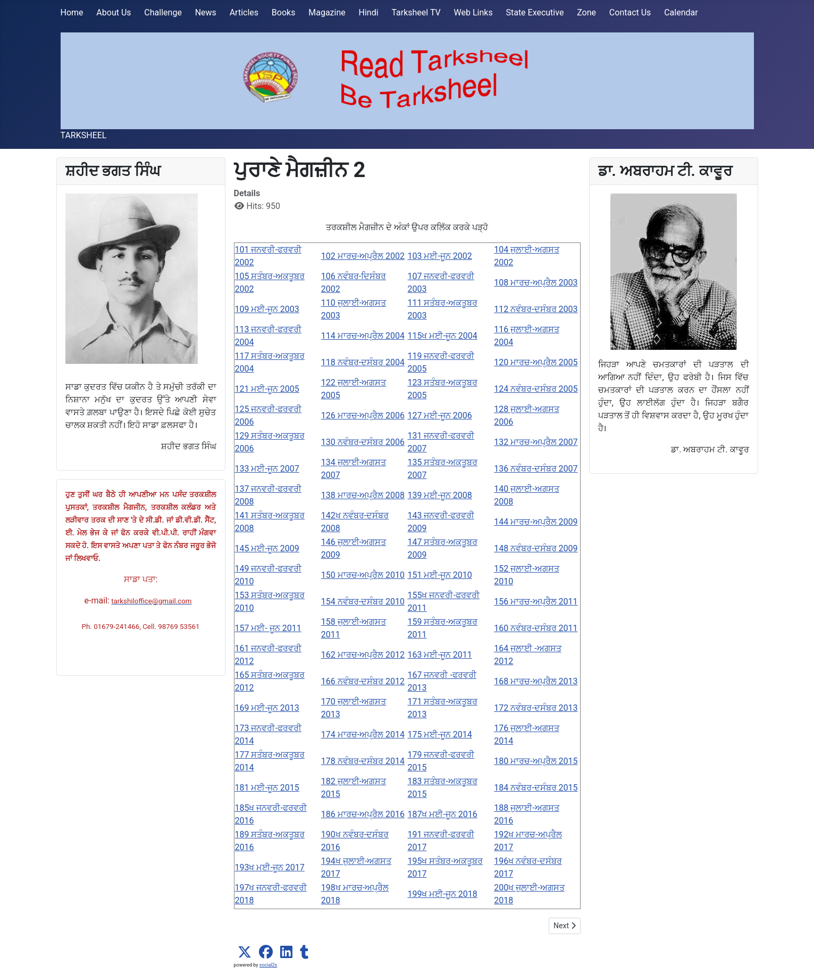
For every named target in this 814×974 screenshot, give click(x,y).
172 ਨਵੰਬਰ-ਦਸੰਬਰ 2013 (535, 708)
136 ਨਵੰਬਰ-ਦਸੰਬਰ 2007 (535, 469)
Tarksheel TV (415, 12)
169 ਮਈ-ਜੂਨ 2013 (267, 708)
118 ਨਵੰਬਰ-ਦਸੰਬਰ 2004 (363, 362)
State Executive (535, 12)
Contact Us (630, 12)
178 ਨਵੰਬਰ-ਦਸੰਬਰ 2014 (363, 761)
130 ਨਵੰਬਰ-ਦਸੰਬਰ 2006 (363, 442)
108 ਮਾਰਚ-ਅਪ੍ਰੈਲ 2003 (535, 283)
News (205, 12)
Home (72, 12)
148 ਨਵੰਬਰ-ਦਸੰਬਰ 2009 (535, 548)
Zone (586, 12)
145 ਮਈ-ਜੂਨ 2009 (267, 548)
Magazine (327, 12)
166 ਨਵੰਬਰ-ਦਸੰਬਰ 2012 (363, 681)
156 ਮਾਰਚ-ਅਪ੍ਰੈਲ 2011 (535, 602)
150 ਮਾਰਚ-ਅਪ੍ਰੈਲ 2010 (363, 575)
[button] (244, 952)
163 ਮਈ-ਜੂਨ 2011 (440, 655)
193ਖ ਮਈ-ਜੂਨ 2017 (270, 867)
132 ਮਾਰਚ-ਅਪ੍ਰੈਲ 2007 (535, 442)
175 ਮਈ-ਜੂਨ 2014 (440, 734)
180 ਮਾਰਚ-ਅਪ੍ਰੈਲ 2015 (535, 761)
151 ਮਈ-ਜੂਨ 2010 (440, 575)
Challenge (163, 12)
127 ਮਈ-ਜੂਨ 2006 (440, 415)
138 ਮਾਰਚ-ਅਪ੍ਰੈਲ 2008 (363, 495)
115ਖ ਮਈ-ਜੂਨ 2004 (442, 336)
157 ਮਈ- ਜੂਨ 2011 (268, 628)
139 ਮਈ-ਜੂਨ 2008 (440, 495)
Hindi (369, 12)
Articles (244, 12)
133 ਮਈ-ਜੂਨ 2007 (267, 469)
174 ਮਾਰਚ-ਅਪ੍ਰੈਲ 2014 (363, 734)
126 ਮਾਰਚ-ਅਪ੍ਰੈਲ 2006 (363, 415)
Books (284, 12)
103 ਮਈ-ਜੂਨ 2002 (440, 256)
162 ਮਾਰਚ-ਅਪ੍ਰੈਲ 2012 (363, 655)
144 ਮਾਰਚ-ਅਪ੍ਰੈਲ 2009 (535, 522)
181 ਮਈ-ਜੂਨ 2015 (267, 788)
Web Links (473, 12)
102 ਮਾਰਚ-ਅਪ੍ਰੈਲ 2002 (363, 256)
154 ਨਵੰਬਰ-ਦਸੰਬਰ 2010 (363, 602)
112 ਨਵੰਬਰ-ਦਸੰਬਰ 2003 (535, 309)
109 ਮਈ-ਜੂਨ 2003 (267, 309)
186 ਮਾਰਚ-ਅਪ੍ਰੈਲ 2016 (363, 814)
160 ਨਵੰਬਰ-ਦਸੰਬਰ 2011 (535, 628)
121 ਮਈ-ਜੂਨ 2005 (267, 389)
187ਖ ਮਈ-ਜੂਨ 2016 (442, 814)
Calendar (681, 12)
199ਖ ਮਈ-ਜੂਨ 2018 (442, 894)
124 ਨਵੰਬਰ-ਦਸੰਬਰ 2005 (535, 389)
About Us (113, 12)
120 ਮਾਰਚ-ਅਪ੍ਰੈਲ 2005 (535, 362)
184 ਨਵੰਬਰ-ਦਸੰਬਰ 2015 (535, 788)
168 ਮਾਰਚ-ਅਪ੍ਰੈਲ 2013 (535, 681)
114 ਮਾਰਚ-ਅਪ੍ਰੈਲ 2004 (363, 336)
